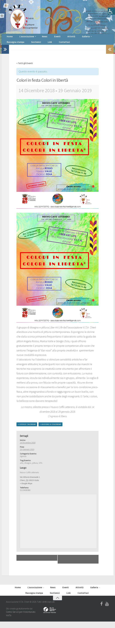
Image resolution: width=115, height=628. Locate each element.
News (38, 37)
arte (21, 467)
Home (9, 37)
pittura (35, 467)
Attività (59, 37)
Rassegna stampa (89, 37)
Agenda (23, 460)
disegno (27, 467)
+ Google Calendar (27, 428)
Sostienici (10, 45)
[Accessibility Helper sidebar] (111, 11)
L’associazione (23, 37)
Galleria (70, 37)
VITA (40, 467)
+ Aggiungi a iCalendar (50, 428)
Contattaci (32, 45)
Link (21, 45)
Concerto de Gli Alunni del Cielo (35, 561)
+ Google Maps (26, 487)
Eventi (49, 37)
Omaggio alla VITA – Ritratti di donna (80, 563)
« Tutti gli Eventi (24, 67)
